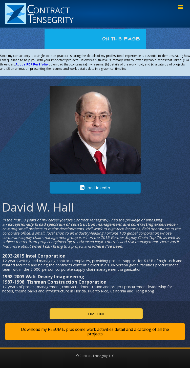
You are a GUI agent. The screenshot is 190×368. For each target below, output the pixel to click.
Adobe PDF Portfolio (31, 64)
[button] (95, 188)
